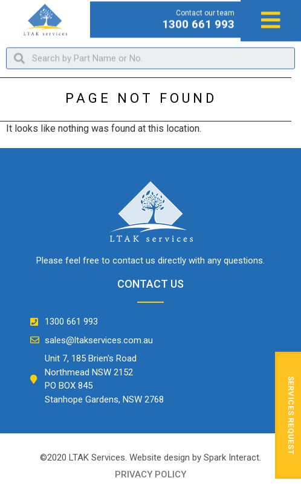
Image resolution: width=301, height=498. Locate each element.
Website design (159, 457)
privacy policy (150, 474)
